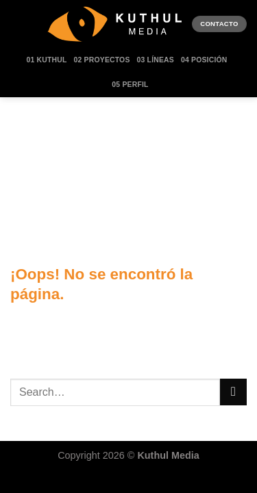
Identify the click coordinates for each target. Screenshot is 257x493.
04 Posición (204, 60)
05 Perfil (130, 84)
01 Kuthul (47, 60)
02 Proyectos (102, 60)
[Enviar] (233, 392)
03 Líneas (155, 60)
